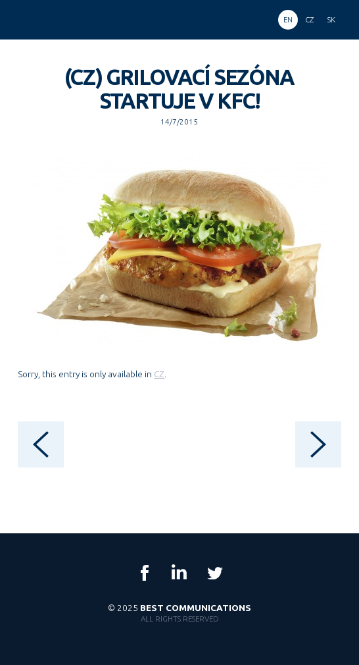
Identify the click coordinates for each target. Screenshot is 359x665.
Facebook (145, 573)
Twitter (214, 573)
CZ (159, 374)
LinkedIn (179, 573)
